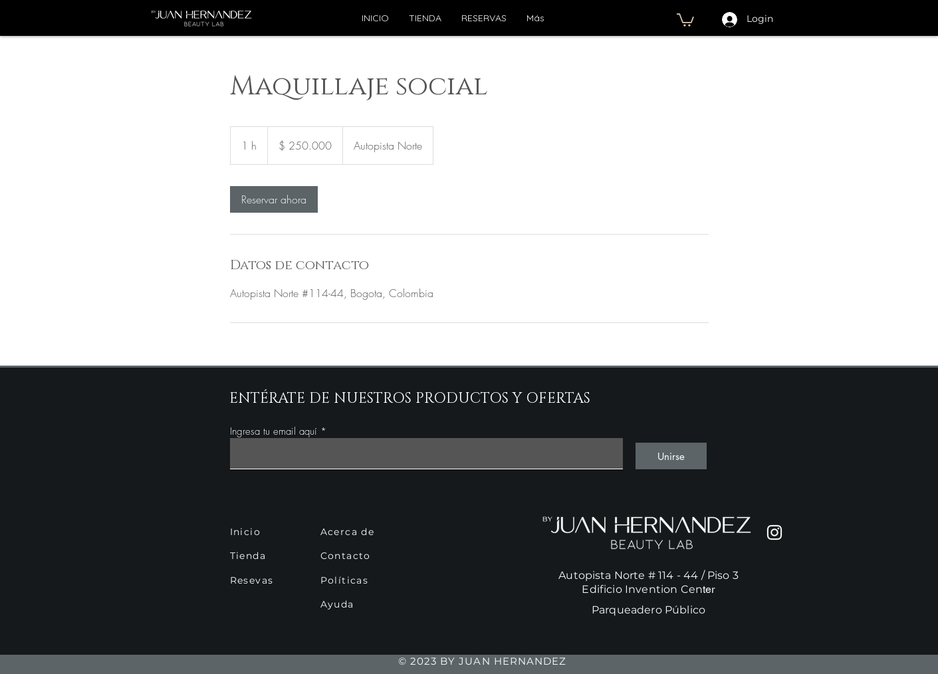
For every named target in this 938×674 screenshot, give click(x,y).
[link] (274, 199)
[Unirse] (671, 456)
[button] (685, 19)
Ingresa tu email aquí (273, 432)
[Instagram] (774, 532)
